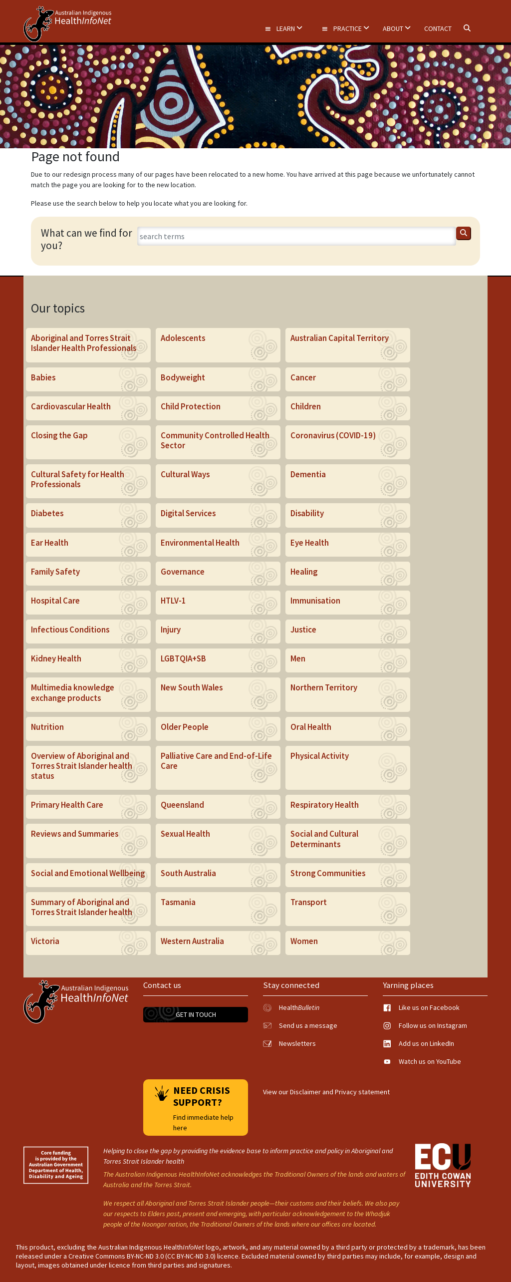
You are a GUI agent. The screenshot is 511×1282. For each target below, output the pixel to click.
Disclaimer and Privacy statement (340, 1091)
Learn (283, 28)
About (397, 28)
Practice (345, 28)
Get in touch (196, 1014)
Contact (438, 28)
